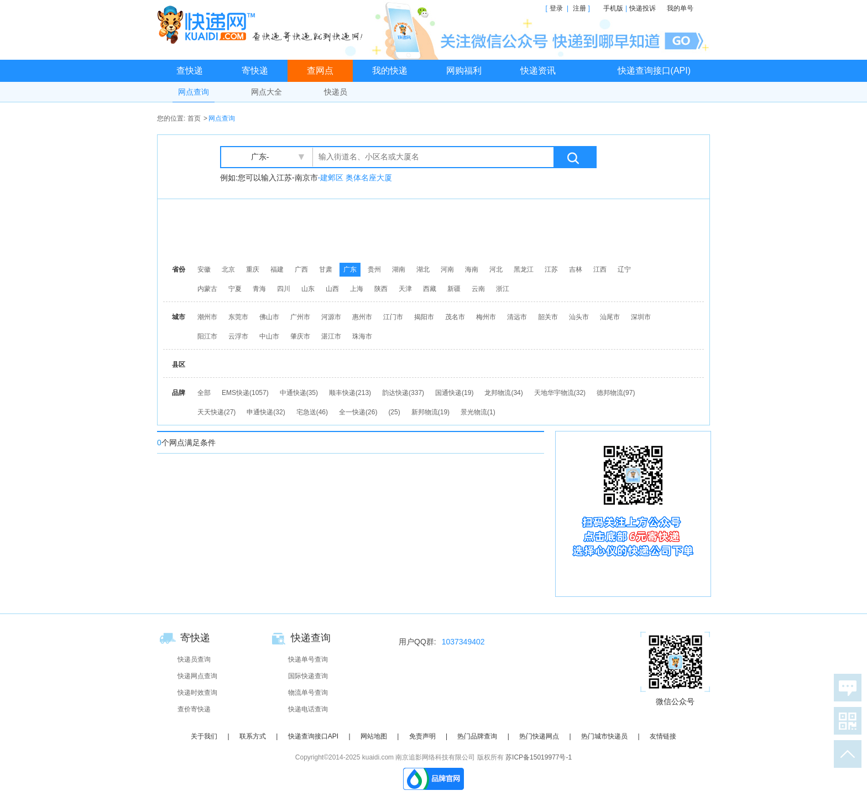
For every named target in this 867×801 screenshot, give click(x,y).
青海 (259, 289)
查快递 (189, 70)
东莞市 (238, 317)
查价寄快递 (194, 709)
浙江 (502, 289)
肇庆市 (300, 336)
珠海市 (362, 336)
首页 (194, 118)
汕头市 (579, 317)
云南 (478, 289)
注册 (579, 8)
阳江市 (207, 336)
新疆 (454, 289)
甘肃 (325, 269)
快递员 (335, 91)
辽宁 (624, 269)
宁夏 (235, 289)
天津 (405, 289)
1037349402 (463, 641)
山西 (332, 289)
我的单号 (680, 8)
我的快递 (390, 70)
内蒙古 (207, 289)
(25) (394, 412)
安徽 (204, 269)
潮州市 (207, 317)
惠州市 (362, 317)
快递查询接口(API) (654, 70)
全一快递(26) (358, 412)
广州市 (300, 317)
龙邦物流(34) (503, 393)
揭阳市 (424, 317)
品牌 (178, 393)
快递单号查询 (308, 659)
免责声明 (422, 736)
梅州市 (486, 317)
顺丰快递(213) (350, 393)
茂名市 (455, 317)
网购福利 (464, 70)
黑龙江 (524, 269)
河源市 (331, 317)
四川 (283, 289)
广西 (301, 269)
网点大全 (266, 91)
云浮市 (238, 336)
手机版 (613, 8)
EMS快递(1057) (245, 393)
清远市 (517, 317)
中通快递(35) (299, 393)
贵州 (374, 269)
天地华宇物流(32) (560, 393)
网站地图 (374, 736)
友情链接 (663, 736)
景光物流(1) (478, 412)
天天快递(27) (216, 412)
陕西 (381, 289)
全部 (204, 393)
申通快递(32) (266, 412)
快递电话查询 (308, 709)
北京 (228, 269)
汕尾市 (610, 317)
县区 (178, 364)
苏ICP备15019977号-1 (538, 757)
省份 (178, 269)
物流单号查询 (308, 692)
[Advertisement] (436, 229)
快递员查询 (194, 659)
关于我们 (204, 736)
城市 (178, 317)
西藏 (429, 289)
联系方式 (252, 736)
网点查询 (193, 91)
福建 (277, 269)
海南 (471, 269)
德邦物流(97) (616, 393)
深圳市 (641, 317)
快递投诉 (642, 8)
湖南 (398, 269)
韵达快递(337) (403, 393)
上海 (356, 289)
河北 (496, 269)
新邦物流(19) (430, 412)
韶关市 (548, 317)
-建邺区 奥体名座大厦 (355, 177)
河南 (447, 269)
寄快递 (255, 70)
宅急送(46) (312, 412)
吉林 (575, 269)
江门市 (393, 317)
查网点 (320, 70)
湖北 (423, 269)
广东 (350, 269)
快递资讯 (538, 70)
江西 (600, 269)
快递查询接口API (313, 736)
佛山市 (269, 317)
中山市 (269, 336)
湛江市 (331, 336)
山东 (308, 289)
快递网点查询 (197, 676)
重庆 (252, 269)
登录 (556, 8)
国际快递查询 (308, 676)
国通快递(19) (454, 393)
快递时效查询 (197, 692)
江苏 (551, 269)
